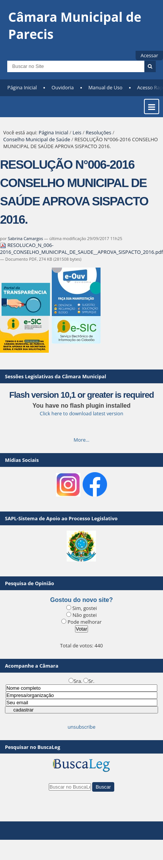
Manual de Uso (105, 87)
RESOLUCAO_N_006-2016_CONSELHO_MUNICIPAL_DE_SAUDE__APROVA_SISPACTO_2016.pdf (81, 248)
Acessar (149, 55)
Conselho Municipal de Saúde (36, 139)
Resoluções (98, 132)
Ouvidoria (62, 87)
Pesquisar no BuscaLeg (32, 747)
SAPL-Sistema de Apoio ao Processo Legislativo (61, 518)
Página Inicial (22, 87)
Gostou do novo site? (81, 600)
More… (81, 439)
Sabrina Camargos (25, 238)
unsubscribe (81, 726)
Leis (77, 132)
